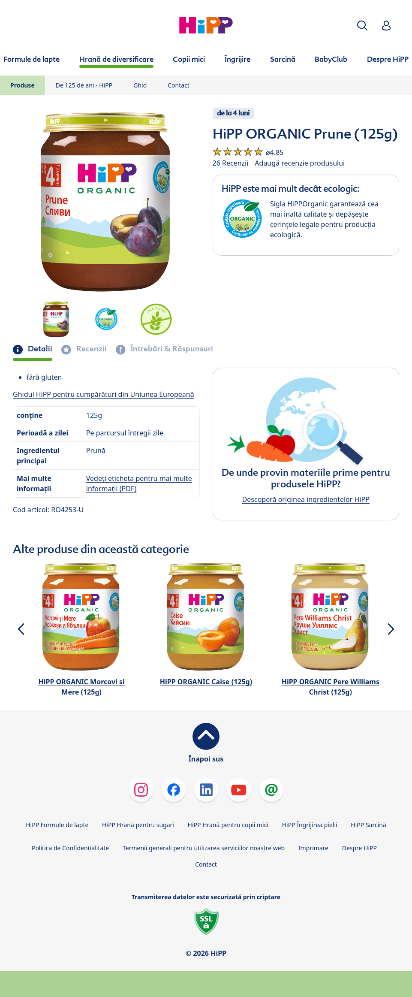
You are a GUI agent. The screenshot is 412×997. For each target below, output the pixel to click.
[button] (362, 25)
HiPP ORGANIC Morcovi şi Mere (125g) (82, 687)
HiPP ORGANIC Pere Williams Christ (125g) (330, 687)
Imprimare (313, 848)
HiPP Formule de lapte (57, 825)
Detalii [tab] (39, 348)
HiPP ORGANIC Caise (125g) (206, 681)
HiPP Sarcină (368, 825)
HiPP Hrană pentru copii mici (228, 825)
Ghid (140, 85)
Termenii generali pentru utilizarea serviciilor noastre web (204, 848)
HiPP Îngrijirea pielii (309, 825)
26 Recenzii (231, 163)
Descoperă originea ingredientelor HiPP (306, 499)
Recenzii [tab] (91, 348)
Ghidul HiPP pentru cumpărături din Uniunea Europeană (103, 394)
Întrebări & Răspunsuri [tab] (171, 348)
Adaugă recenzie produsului (300, 163)
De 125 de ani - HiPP (84, 85)
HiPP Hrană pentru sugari (138, 825)
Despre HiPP (359, 848)
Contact (178, 85)
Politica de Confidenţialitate (70, 848)
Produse (22, 85)
